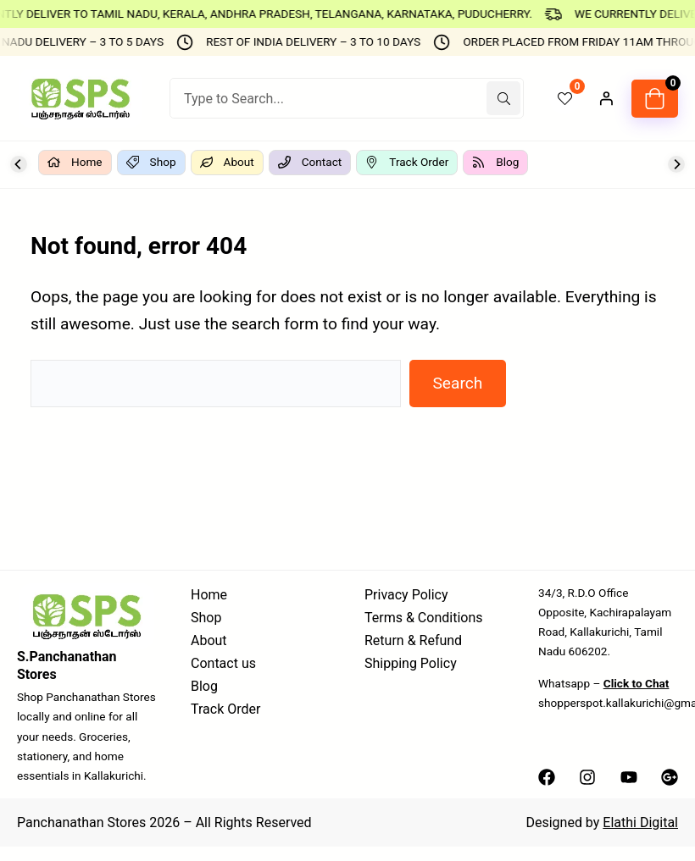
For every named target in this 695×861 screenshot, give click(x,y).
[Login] (606, 98)
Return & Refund (413, 640)
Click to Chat (636, 683)
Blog (204, 686)
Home (209, 595)
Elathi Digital (640, 822)
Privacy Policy (406, 595)
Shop (206, 618)
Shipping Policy (410, 663)
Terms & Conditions (423, 618)
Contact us (223, 663)
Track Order (225, 709)
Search (457, 383)
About (209, 640)
